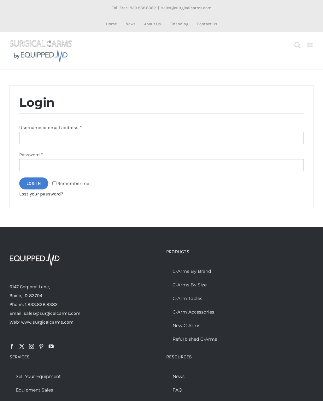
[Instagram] (31, 346)
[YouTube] (51, 346)
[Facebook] (12, 346)
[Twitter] (21, 346)
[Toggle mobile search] (297, 45)
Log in (33, 183)
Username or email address (50, 127)
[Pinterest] (41, 346)
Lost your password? (41, 194)
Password (31, 155)
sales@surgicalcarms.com (186, 7)
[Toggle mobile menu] (310, 45)
